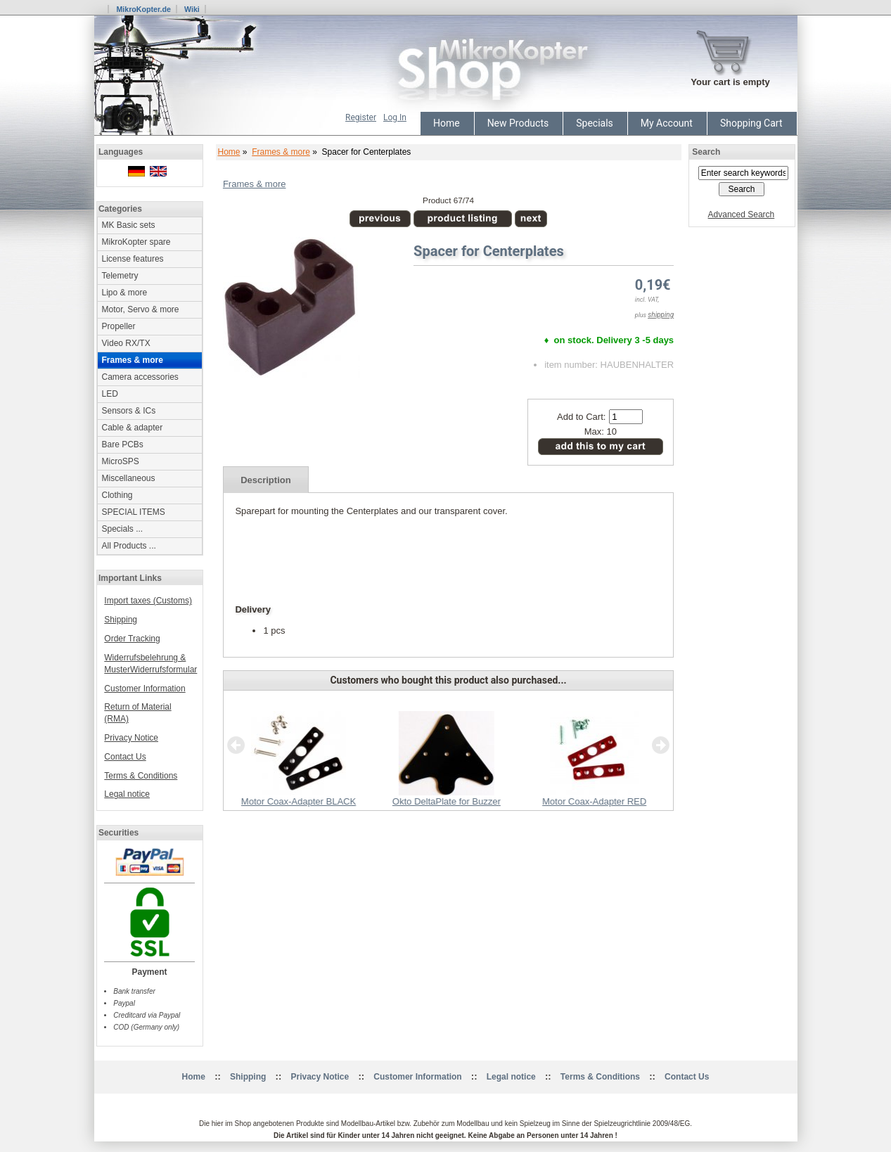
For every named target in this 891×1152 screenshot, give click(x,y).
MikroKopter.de (143, 9)
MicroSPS (120, 461)
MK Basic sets (128, 225)
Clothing (117, 495)
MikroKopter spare (136, 242)
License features (133, 259)
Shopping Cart (751, 123)
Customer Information (144, 688)
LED (110, 394)
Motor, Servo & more (140, 309)
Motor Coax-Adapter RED (594, 801)
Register (360, 117)
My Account (667, 123)
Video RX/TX (126, 343)
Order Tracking (132, 639)
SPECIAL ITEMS (133, 512)
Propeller (119, 326)
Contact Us (125, 757)
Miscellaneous (128, 478)
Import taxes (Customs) (148, 601)
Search (706, 152)
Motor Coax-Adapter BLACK (298, 801)
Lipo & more (125, 292)
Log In (394, 117)
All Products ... (129, 546)
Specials (594, 123)
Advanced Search (741, 214)
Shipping (120, 620)
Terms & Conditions (140, 776)
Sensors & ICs (129, 411)
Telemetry (120, 276)
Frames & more (281, 152)
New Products (518, 123)
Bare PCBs (122, 444)
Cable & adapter (132, 428)
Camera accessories (140, 377)
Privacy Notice (131, 738)
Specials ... (122, 529)
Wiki (192, 9)
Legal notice (127, 794)
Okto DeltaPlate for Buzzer (446, 801)
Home (446, 123)
